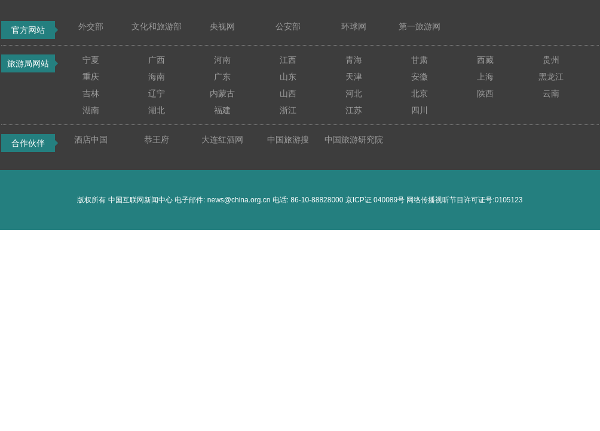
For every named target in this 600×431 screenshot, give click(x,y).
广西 (156, 60)
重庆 (90, 76)
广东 (222, 76)
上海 (485, 76)
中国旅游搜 (288, 139)
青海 (353, 60)
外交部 (90, 26)
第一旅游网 (419, 26)
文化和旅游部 (156, 26)
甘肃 (419, 60)
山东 (288, 76)
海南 (156, 76)
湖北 (156, 110)
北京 (419, 93)
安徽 (419, 76)
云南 (551, 93)
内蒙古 (222, 93)
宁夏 (90, 60)
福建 (222, 110)
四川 (419, 110)
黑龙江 (551, 76)
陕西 (485, 93)
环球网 (353, 26)
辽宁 (156, 93)
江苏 (353, 110)
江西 (288, 60)
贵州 (551, 60)
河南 (222, 60)
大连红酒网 (222, 139)
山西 (288, 93)
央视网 (222, 26)
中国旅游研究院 (354, 139)
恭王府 (156, 139)
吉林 (90, 93)
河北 (353, 93)
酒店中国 (91, 139)
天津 (353, 76)
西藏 (485, 60)
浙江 (288, 110)
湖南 (90, 110)
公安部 (288, 26)
